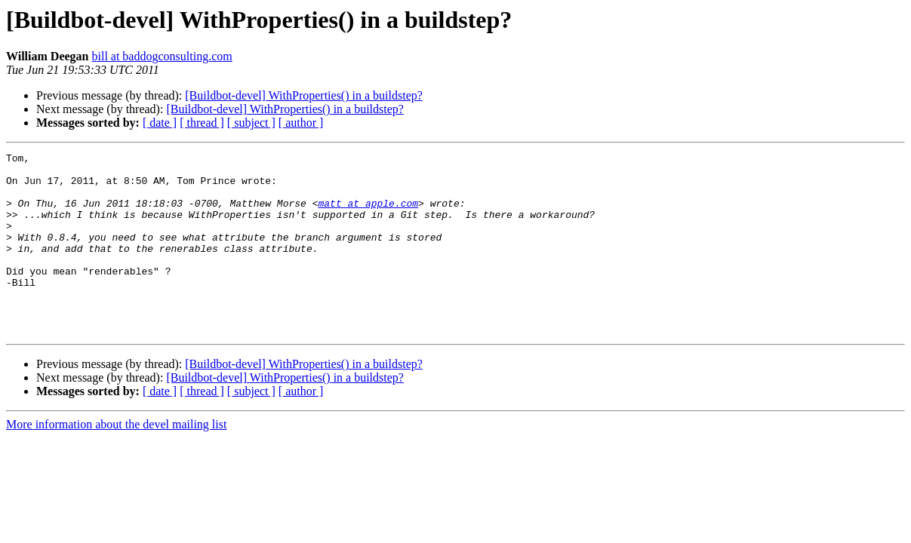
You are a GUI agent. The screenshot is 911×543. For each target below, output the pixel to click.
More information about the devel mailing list (116, 460)
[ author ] (301, 122)
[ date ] (160, 122)
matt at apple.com (368, 214)
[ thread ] (202, 122)
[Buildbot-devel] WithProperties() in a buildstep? (304, 95)
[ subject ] (251, 122)
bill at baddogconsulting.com (161, 56)
